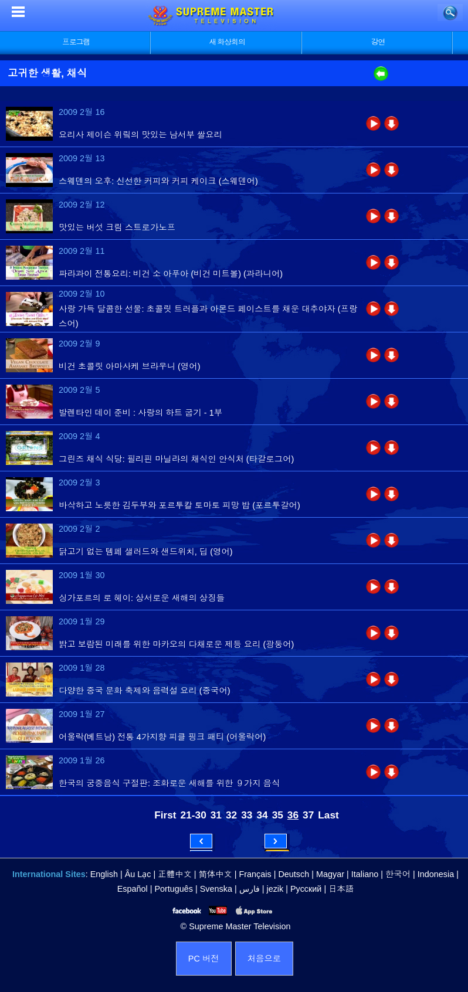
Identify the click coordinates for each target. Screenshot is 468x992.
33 (246, 815)
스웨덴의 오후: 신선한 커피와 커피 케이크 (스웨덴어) (158, 181)
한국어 (398, 874)
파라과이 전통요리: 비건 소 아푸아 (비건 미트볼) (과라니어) (171, 273)
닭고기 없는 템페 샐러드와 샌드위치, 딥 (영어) (146, 551)
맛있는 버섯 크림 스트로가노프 (117, 227)
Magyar (330, 874)
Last (328, 815)
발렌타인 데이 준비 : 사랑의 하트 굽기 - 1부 (140, 412)
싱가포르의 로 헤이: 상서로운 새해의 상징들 (142, 598)
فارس (249, 889)
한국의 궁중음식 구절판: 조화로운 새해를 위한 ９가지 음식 (169, 783)
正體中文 (175, 874)
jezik (274, 889)
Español (132, 889)
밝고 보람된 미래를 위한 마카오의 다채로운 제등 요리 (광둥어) (176, 644)
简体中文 (215, 874)
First (165, 815)
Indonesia (436, 874)
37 (308, 815)
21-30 (193, 815)
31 (216, 815)
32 (231, 815)
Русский (305, 889)
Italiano (364, 874)
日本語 (341, 889)
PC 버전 (203, 958)
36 (293, 815)
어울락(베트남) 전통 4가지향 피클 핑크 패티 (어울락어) (162, 737)
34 (261, 815)
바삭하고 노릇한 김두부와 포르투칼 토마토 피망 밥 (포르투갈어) (179, 505)
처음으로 (264, 958)
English (104, 874)
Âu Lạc (138, 874)
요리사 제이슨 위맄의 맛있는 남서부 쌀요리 (140, 135)
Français (255, 874)
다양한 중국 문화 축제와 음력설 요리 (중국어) (144, 690)
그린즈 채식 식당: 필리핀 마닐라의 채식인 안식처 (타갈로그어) (176, 459)
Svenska (216, 889)
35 (277, 815)
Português (173, 889)
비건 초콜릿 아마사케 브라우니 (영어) (129, 366)
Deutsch (293, 874)
